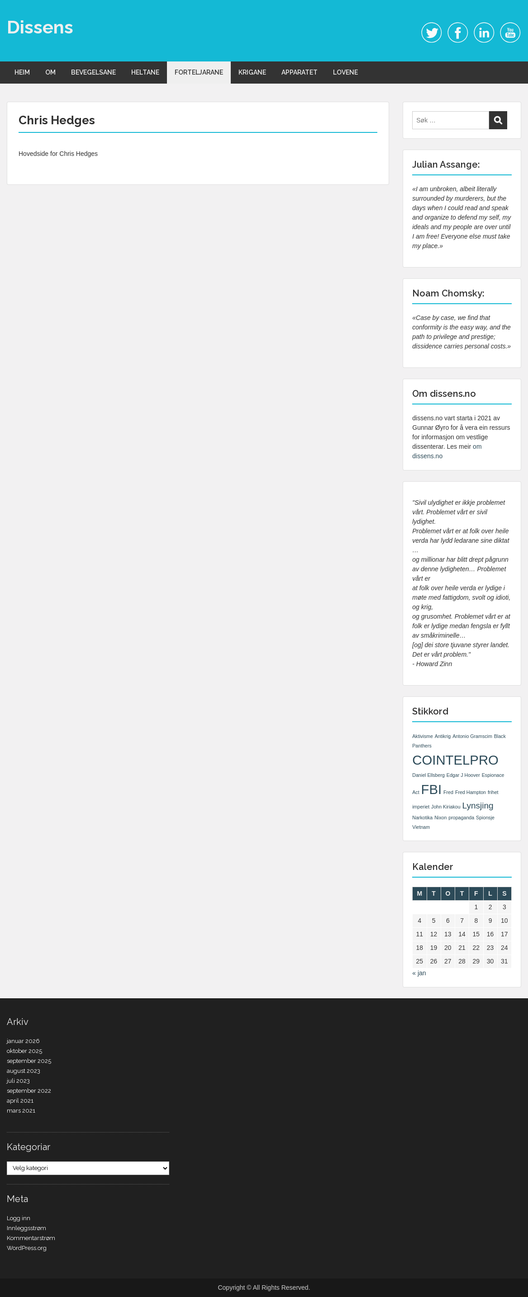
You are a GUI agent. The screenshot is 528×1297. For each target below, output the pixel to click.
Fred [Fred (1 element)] (448, 792)
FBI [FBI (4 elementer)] (431, 789)
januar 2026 (23, 1041)
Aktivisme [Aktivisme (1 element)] (422, 736)
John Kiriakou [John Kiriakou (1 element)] (446, 806)
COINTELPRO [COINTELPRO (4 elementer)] (455, 759)
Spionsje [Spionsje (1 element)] (485, 817)
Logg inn (18, 1218)
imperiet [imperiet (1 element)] (420, 806)
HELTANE (145, 72)
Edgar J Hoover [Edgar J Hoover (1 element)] (463, 775)
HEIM (22, 72)
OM (50, 72)
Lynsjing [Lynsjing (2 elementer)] (478, 805)
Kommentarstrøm (31, 1238)
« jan (419, 973)
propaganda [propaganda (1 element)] (461, 817)
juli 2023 (18, 1080)
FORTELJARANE (199, 72)
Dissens (40, 27)
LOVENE (345, 72)
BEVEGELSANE (93, 72)
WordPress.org (27, 1248)
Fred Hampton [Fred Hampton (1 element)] (470, 792)
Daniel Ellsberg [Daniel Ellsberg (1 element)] (428, 775)
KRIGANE (252, 72)
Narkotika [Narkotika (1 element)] (422, 817)
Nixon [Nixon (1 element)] (440, 817)
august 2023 (23, 1070)
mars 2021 (21, 1110)
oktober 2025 (24, 1051)
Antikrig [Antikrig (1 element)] (443, 736)
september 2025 (29, 1060)
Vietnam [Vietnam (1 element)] (421, 827)
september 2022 (29, 1090)
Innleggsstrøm (26, 1228)
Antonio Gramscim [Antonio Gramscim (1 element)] (472, 736)
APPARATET (299, 72)
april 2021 (20, 1100)
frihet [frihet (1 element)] (493, 792)
